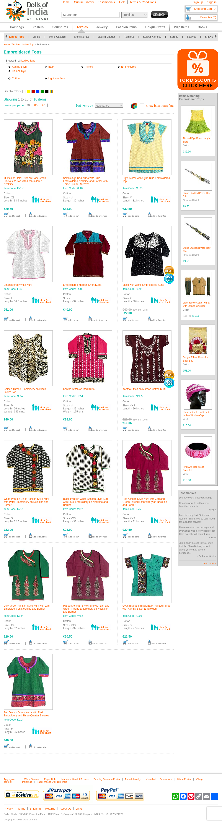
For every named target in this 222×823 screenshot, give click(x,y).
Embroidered (128, 66)
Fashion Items (126, 27)
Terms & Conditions (143, 2)
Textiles (16, 44)
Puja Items (181, 27)
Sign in (212, 2)
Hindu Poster (184, 779)
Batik (51, 66)
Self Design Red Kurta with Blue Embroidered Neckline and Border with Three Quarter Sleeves (85, 181)
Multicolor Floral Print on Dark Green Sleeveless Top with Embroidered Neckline (25, 181)
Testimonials (106, 2)
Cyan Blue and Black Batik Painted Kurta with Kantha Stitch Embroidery (146, 607)
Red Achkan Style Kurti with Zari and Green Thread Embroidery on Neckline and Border (144, 501)
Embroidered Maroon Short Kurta (82, 284)
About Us (65, 808)
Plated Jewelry (133, 779)
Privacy (8, 808)
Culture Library (84, 2)
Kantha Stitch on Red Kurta (79, 389)
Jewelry (102, 27)
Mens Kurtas (81, 36)
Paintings (17, 27)
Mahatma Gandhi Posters (74, 779)
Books (202, 27)
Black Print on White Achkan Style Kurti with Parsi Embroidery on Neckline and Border (85, 501)
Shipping (35, 808)
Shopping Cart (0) (205, 8)
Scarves (191, 36)
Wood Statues (31, 779)
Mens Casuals (57, 36)
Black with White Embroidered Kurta (143, 284)
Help (122, 2)
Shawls (209, 36)
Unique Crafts (155, 27)
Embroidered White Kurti (18, 284)
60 (36, 105)
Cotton (16, 78)
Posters (38, 27)
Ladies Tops (16, 36)
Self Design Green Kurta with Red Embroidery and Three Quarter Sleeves (26, 714)
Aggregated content (10, 780)
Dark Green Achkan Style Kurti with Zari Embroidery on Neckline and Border (26, 607)
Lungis (36, 36)
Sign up (198, 2)
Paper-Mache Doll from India (52, 782)
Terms (21, 808)
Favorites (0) (208, 17)
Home (66, 2)
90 (43, 105)
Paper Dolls (50, 779)
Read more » (209, 563)
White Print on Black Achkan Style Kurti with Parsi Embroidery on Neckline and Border (26, 501)
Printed (89, 66)
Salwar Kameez (152, 36)
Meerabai (150, 779)
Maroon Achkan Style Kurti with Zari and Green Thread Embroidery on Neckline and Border (86, 608)
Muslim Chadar (106, 36)
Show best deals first (160, 105)
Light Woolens (56, 78)
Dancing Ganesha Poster (106, 779)
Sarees (174, 36)
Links (79, 808)
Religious (129, 36)
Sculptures (60, 27)
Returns (50, 808)
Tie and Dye (19, 71)
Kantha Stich (19, 66)
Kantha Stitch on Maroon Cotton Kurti (144, 389)
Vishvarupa (166, 779)
